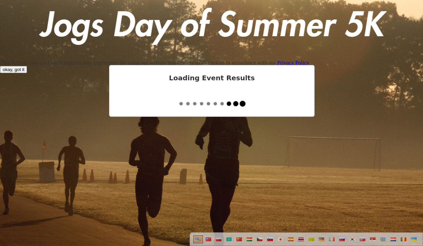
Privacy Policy (293, 63)
